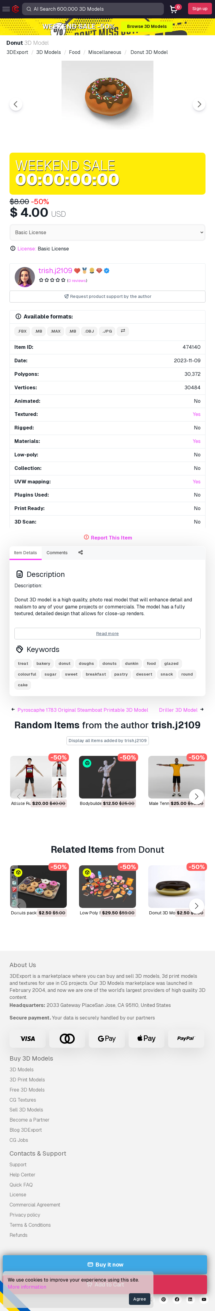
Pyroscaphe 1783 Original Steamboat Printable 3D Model (82, 710)
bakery (43, 663)
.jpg (107, 331)
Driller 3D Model (178, 710)
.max (56, 331)
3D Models (21, 1069)
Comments (57, 552)
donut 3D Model (165, 913)
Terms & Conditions (30, 1225)
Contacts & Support (37, 1153)
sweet (71, 674)
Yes (197, 414)
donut (64, 663)
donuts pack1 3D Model (34, 913)
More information (27, 1287)
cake (23, 685)
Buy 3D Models (31, 1058)
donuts (109, 663)
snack (166, 674)
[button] (196, 796)
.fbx (22, 331)
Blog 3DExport (25, 1130)
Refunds (18, 1235)
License (17, 1194)
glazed (171, 663)
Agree (139, 1299)
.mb (38, 331)
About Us (22, 965)
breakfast (96, 674)
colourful (27, 674)
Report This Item (111, 538)
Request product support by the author (107, 296)
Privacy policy (24, 1215)
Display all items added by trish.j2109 (108, 740)
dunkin (131, 663)
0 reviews (77, 280)
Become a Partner (29, 1120)
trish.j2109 (55, 270)
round (187, 674)
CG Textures (22, 1100)
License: (26, 249)
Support (18, 1164)
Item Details (25, 552)
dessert (144, 674)
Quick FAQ (21, 1185)
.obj (89, 331)
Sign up (200, 8)
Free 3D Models (27, 1090)
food (151, 663)
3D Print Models (27, 1080)
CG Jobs (18, 1140)
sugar (50, 674)
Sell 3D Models (26, 1110)
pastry (121, 674)
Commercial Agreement (34, 1205)
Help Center (22, 1175)
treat (23, 663)
